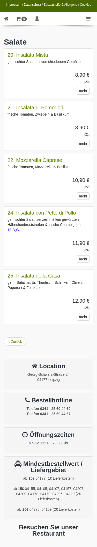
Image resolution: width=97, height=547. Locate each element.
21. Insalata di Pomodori (35, 107)
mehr (83, 91)
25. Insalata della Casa (34, 276)
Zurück (15, 341)
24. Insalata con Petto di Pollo (42, 213)
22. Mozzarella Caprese (35, 160)
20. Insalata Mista (28, 55)
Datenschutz (32, 4)
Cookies (85, 4)
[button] (21, 18)
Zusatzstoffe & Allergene (60, 4)
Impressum (13, 4)
